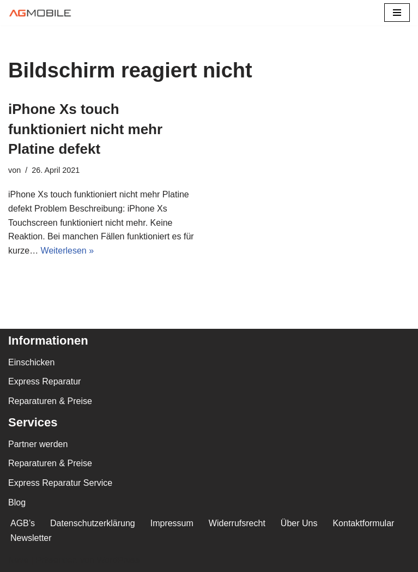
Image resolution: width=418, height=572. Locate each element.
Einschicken (31, 362)
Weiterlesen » (67, 250)
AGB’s (22, 523)
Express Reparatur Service (60, 482)
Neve (18, 560)
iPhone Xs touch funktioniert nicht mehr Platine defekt (85, 129)
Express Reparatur (44, 381)
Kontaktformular (363, 523)
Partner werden (38, 444)
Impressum (171, 523)
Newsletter (31, 538)
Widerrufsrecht (237, 523)
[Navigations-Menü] (397, 12)
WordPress (118, 560)
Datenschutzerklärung (92, 523)
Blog (17, 502)
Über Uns (299, 523)
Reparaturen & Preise (50, 401)
